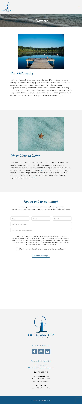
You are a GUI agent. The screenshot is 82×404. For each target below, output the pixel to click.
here (42, 170)
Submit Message (41, 256)
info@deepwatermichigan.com (42, 368)
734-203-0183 (42, 365)
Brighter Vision (45, 400)
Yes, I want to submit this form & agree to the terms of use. (42, 249)
